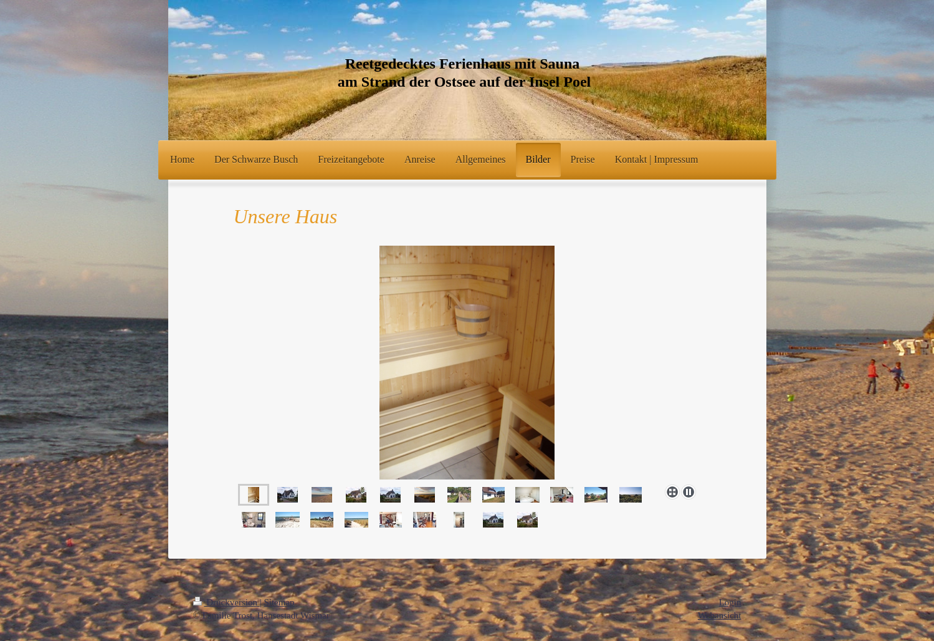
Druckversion (226, 602)
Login (730, 602)
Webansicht (719, 615)
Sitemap (279, 602)
